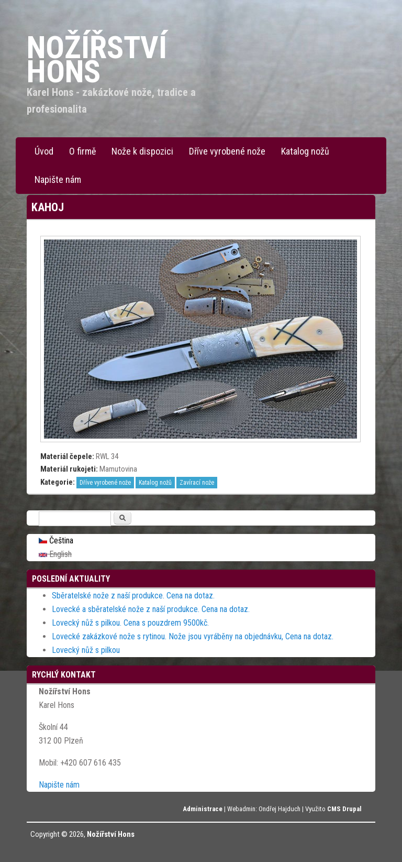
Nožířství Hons (111, 834)
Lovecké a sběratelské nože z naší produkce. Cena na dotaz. (151, 609)
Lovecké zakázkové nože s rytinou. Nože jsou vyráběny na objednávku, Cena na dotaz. (192, 636)
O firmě (82, 151)
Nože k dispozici (142, 151)
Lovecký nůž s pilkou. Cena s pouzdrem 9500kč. (130, 623)
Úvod (44, 151)
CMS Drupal (344, 809)
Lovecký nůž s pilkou (86, 650)
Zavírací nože (197, 482)
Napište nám (58, 179)
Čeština (56, 540)
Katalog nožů (305, 151)
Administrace (202, 809)
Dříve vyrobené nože (227, 151)
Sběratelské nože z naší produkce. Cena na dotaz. (133, 596)
